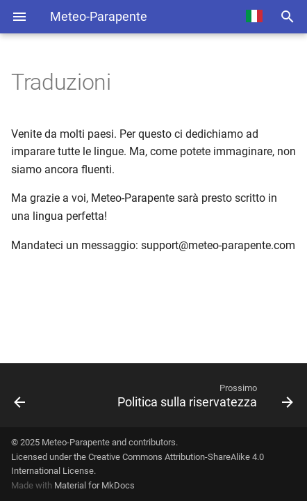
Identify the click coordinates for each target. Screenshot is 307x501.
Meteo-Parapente (76, 442)
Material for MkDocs (94, 485)
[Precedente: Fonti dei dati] (40, 395)
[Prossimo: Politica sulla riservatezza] (191, 395)
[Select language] (254, 16)
